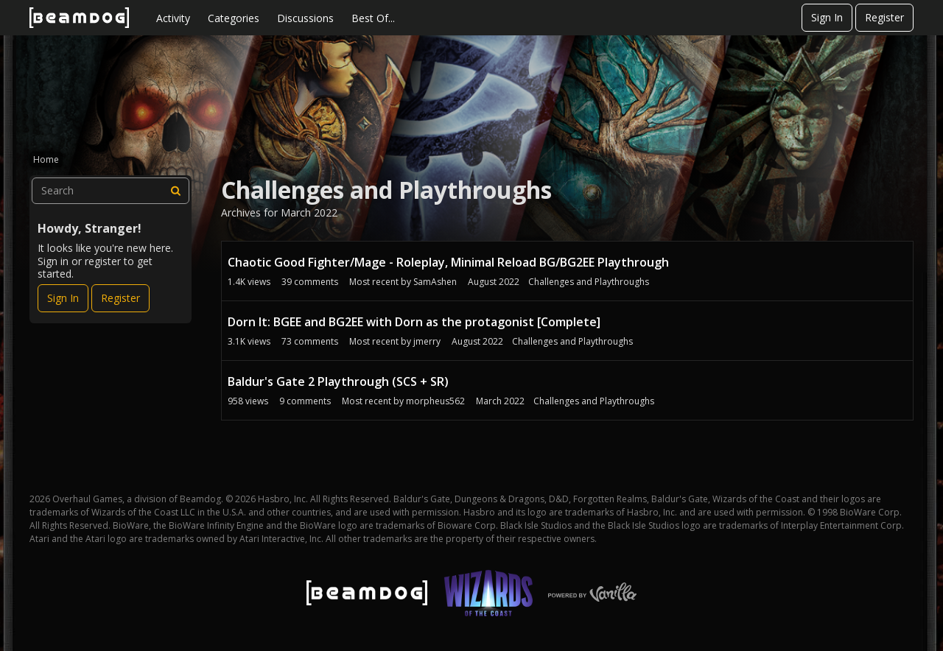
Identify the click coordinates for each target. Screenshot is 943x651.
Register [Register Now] (120, 298)
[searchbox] (110, 190)
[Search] (176, 190)
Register (884, 17)
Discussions (305, 18)
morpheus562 (435, 401)
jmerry (427, 341)
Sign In (827, 17)
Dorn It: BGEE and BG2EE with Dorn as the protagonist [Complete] (414, 322)
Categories (233, 18)
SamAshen (435, 281)
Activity (173, 18)
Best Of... (373, 18)
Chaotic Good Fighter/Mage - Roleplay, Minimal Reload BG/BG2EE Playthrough (448, 262)
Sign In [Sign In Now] (63, 298)
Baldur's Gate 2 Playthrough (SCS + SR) (338, 381)
